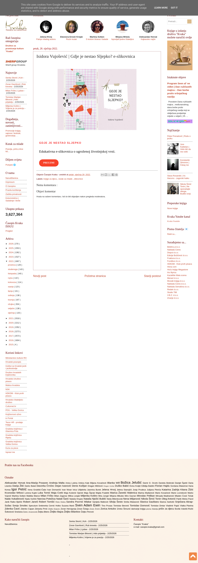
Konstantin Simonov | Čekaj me (185, 162)
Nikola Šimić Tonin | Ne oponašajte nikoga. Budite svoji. (185, 189)
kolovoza (12, 282)
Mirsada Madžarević (165, 496)
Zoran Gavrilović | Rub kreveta (83, 525)
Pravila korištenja (13, 190)
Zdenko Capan (28, 509)
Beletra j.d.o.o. (173, 247)
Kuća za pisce (12, 448)
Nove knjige (172, 208)
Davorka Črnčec (46, 485)
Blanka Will (114, 482)
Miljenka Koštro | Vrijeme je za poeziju (15, 107)
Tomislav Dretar (158, 505)
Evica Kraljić (135, 486)
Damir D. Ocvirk (151, 483)
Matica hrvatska (13, 385)
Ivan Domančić (54, 490)
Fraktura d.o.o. (173, 258)
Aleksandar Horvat (15, 482)
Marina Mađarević (146, 493)
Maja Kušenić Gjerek (74, 493)
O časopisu (11, 186)
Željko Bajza (57, 511)
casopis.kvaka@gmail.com (152, 527)
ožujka (11, 304)
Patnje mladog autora (46, 39)
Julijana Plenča (154, 490)
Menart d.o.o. (173, 278)
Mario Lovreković (179, 493)
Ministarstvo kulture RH (16, 358)
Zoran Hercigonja (69, 509)
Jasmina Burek (94, 490)
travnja (11, 300)
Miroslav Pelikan (146, 495)
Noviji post (39, 276)
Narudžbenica (12, 178)
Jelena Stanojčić (125, 490)
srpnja (11, 286)
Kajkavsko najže (148, 39)
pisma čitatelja (152, 509)
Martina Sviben (19, 496)
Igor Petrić (19, 489)
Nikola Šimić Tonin (151, 498)
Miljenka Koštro (89, 495)
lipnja (10, 291)
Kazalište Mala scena (176, 275)
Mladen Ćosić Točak (184, 496)
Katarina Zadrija (171, 489)
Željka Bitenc (44, 512)
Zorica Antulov (108, 508)
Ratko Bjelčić (16, 502)
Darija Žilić (18, 485)
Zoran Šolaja (83, 509)
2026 (11, 244)
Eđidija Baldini (148, 486)
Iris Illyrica (171, 272)
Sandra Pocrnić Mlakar (79, 501)
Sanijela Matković (100, 502)
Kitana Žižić (186, 489)
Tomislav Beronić (121, 505)
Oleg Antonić (169, 498)
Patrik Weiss (182, 499)
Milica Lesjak (74, 496)
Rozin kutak (71, 39)
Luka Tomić (44, 492)
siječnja (11, 313)
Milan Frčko (47, 495)
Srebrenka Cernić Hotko (50, 505)
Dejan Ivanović (63, 485)
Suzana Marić (68, 505)
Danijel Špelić (182, 483)
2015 (11, 344)
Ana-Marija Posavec (37, 482)
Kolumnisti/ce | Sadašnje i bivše (13, 199)
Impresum (10, 182)
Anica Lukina (71, 483)
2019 (11, 327)
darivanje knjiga (138, 509)
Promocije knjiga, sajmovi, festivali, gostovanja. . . (13, 133)
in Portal (9, 418)
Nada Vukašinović (15, 498)
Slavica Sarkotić (167, 502)
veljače (11, 308)
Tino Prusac (107, 505)
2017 (11, 336)
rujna (10, 278)
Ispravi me (10, 452)
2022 (11, 261)
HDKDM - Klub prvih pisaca (179, 264)
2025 (11, 248)
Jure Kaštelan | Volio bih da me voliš (185, 148)
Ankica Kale (84, 483)
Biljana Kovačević (98, 483)
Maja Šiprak (90, 493)
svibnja (11, 295)
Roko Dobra (61, 502)
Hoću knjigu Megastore (177, 269)
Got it (174, 7)
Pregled (9, 231)
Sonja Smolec (20, 505)
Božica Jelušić (132, 482)
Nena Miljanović (132, 498)
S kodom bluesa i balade (97, 39)
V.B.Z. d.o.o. (172, 295)
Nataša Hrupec (76, 499)
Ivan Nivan (67, 490)
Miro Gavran (131, 496)
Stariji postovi (152, 276)
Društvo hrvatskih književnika (13, 373)
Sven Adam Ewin (88, 505)
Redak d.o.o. (173, 289)
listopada (12, 273)
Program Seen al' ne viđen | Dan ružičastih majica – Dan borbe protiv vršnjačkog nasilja (179, 90)
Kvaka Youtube (173, 221)
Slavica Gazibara (150, 501)
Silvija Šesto (116, 501)
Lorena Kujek (31, 493)
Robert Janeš (31, 501)
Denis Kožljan (80, 485)
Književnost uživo (13, 414)
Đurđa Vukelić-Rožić (184, 509)
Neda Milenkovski (115, 499)
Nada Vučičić (31, 499)
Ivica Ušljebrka (80, 490)
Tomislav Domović (140, 505)
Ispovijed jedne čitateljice (122, 39)
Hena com (172, 267)
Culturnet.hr (11, 406)
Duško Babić (122, 485)
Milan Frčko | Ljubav (15, 90)
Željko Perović (87, 512)
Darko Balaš (31, 486)
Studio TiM (172, 292)
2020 (11, 323)
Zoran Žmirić (94, 509)
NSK (8, 389)
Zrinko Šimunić (124, 509)
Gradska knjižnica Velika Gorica (14, 442)
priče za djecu (167, 508)
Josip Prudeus (140, 490)
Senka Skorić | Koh (14, 78)
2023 (11, 257)
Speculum (34, 505)
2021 (11, 318)
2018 (11, 331)
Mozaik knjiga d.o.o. (176, 281)
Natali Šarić (63, 498)
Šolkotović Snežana (14, 512)
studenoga (13, 269)
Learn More (161, 7)
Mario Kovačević (163, 493)
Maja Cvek (57, 492)
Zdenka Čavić (13, 508)
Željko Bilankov (72, 511)
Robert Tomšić (47, 501)
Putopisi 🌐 (11, 165)
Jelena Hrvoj (109, 489)
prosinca (12, 265)
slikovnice (78, 179)
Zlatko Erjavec (54, 509)
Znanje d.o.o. (173, 298)
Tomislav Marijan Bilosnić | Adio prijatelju (13, 99)
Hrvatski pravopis (13, 362)
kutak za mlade (66, 179)
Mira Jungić (104, 496)
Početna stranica (95, 276)
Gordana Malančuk (179, 486)
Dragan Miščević (95, 486)
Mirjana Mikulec (117, 496)
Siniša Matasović (132, 502)
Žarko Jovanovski (30, 512)
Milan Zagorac (61, 496)
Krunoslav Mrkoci (15, 492)
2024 (11, 252)
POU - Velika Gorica (15, 410)
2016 (11, 340)
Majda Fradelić (103, 493)
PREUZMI (48, 162)
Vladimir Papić (173, 505)
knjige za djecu (51, 179)
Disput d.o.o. (173, 252)
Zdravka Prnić (41, 509)
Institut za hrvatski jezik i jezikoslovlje (16, 367)
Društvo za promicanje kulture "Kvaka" (15, 48)
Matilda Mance (34, 496)
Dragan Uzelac (109, 486)
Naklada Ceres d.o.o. (176, 284)
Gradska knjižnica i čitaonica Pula (14, 430)
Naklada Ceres (174, 250)
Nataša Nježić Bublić (95, 498)
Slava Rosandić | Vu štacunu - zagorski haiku (178, 177)
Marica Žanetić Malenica (124, 492)
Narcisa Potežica (46, 498)
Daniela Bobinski (167, 483)
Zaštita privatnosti (13, 194)
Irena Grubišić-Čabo (37, 490)
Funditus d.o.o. (174, 261)
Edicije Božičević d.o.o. (177, 255)
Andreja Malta (57, 482)
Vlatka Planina (186, 505)
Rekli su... (171, 234)
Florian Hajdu (163, 485)
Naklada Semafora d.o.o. (178, 286)
